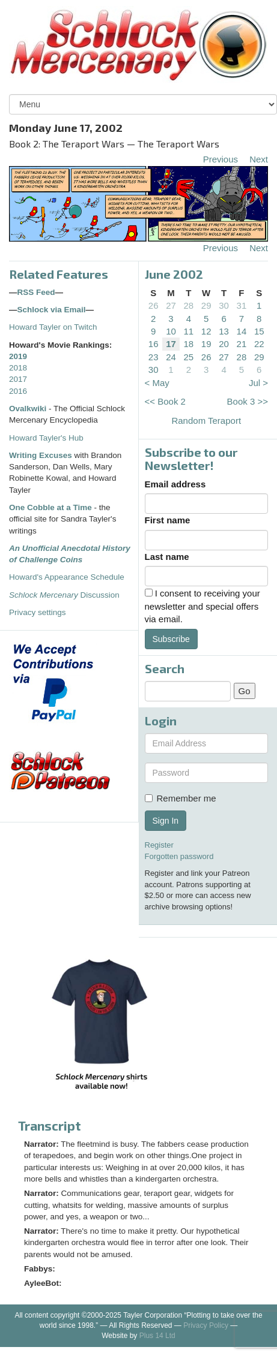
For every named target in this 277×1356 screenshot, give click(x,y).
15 (259, 331)
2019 (18, 356)
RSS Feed (36, 292)
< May (157, 383)
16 (153, 344)
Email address (175, 484)
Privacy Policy (205, 1325)
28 (189, 305)
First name (167, 520)
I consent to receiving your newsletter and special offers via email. (202, 606)
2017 (18, 379)
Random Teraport (206, 420)
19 (206, 344)
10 (171, 331)
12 (206, 331)
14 (242, 331)
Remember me (180, 798)
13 (224, 331)
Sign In (166, 820)
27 (171, 305)
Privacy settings (37, 612)
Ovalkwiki (29, 408)
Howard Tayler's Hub (46, 437)
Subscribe (171, 639)
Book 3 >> (247, 401)
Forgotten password (179, 856)
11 (189, 331)
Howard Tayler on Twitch (53, 327)
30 (224, 305)
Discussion (64, 594)
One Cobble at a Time (50, 507)
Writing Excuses (40, 455)
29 (206, 305)
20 (224, 344)
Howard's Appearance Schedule (66, 576)
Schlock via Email (51, 309)
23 (153, 357)
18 (189, 344)
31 (242, 305)
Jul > (258, 383)
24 (171, 357)
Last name (167, 557)
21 (242, 344)
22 (259, 344)
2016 (18, 391)
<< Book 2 (165, 401)
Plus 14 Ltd (157, 1335)
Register (159, 844)
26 (153, 305)
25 (189, 357)
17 (171, 344)
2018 (18, 367)
